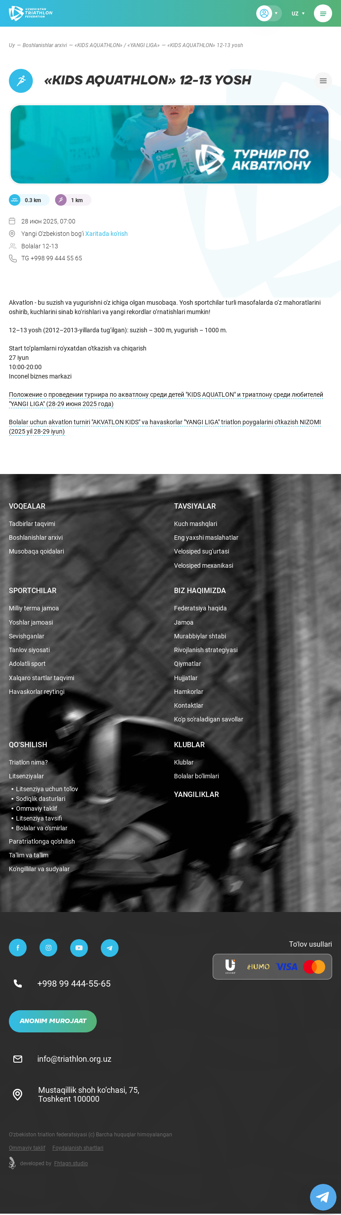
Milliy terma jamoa (34, 607)
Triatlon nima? (28, 763)
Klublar (189, 745)
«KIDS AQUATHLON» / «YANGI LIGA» (117, 45)
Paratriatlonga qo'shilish (42, 842)
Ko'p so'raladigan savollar (208, 720)
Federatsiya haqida (200, 607)
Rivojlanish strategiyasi (206, 649)
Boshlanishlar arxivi (45, 45)
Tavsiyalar (195, 503)
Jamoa (184, 621)
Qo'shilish (28, 745)
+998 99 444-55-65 (74, 985)
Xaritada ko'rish (106, 233)
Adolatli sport (27, 663)
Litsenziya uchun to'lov (47, 789)
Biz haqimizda (200, 589)
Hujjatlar (186, 677)
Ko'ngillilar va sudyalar (39, 870)
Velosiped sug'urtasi (201, 550)
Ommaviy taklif (36, 809)
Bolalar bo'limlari (196, 777)
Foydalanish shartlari (77, 1148)
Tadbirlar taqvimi (32, 521)
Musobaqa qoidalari (36, 550)
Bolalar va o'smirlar (41, 828)
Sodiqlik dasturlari (40, 799)
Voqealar (27, 503)
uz (294, 13)
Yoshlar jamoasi (31, 621)
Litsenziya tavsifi (39, 819)
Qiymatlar (187, 663)
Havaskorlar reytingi (36, 691)
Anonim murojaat (53, 1023)
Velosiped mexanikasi (203, 564)
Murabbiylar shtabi (200, 635)
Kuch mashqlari (195, 521)
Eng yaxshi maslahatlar (206, 535)
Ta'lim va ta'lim (28, 856)
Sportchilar (32, 589)
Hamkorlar (188, 691)
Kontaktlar (188, 705)
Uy (12, 45)
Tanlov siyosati (29, 649)
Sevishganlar (26, 635)
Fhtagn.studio (71, 1164)
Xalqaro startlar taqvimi (41, 677)
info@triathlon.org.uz (75, 1060)
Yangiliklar (196, 794)
